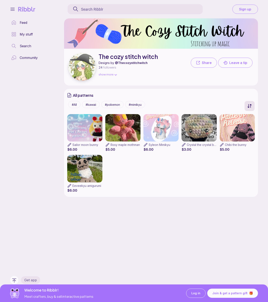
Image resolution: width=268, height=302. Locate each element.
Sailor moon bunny (85, 145)
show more (108, 74)
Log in (195, 293)
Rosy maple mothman (125, 145)
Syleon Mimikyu (159, 145)
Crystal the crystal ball (202, 145)
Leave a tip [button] (235, 63)
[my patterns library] (22, 34)
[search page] (21, 45)
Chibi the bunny (235, 145)
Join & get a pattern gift (232, 293)
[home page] (19, 22)
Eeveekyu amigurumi (86, 185)
